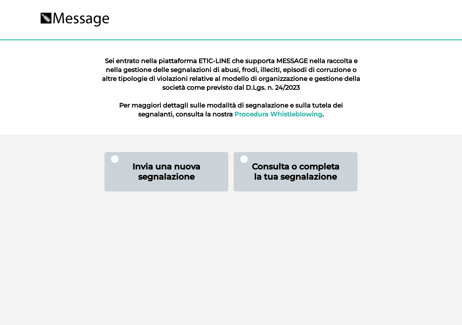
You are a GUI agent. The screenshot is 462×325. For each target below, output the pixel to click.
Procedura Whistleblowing (278, 114)
